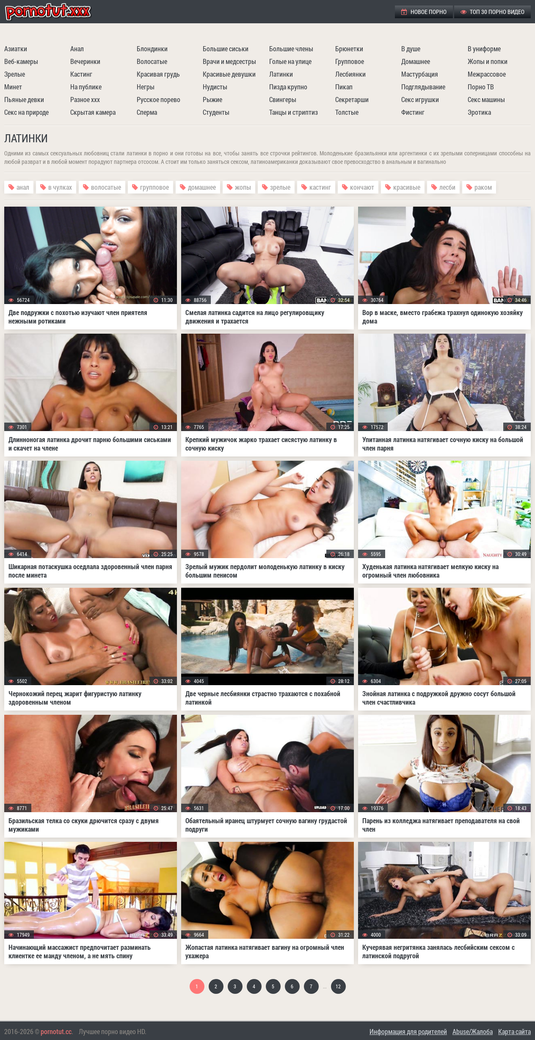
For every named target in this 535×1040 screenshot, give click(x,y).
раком (483, 187)
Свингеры (282, 99)
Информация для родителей (408, 1031)
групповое (154, 187)
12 (338, 986)
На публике (86, 86)
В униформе (484, 48)
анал (23, 187)
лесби (447, 187)
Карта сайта (514, 1031)
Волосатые (152, 61)
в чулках (60, 187)
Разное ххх (85, 99)
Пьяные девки (24, 99)
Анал (77, 48)
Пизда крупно (288, 86)
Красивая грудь (158, 73)
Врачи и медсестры (229, 61)
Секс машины (486, 99)
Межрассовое (487, 73)
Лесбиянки (350, 73)
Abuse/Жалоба (472, 1031)
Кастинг (81, 73)
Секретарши (352, 99)
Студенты (216, 112)
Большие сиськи (225, 48)
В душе (410, 48)
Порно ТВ (481, 86)
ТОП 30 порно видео (492, 12)
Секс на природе (26, 112)
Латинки (281, 73)
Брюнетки (349, 48)
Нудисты (215, 86)
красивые (406, 187)
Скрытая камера (93, 112)
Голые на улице (290, 61)
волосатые (106, 187)
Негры (145, 86)
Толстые (347, 112)
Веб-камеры (21, 61)
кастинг (320, 187)
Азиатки (15, 48)
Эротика (479, 112)
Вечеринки (85, 61)
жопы (243, 187)
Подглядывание (423, 86)
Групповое (349, 61)
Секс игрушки (420, 99)
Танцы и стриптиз (293, 112)
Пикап (344, 86)
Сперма (147, 112)
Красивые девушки (229, 73)
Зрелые (14, 73)
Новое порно (424, 12)
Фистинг (413, 112)
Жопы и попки (487, 61)
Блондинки (152, 48)
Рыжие (212, 99)
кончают (362, 187)
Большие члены (291, 48)
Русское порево (158, 99)
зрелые (280, 187)
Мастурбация (419, 73)
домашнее (202, 187)
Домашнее (415, 61)
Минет (13, 86)
